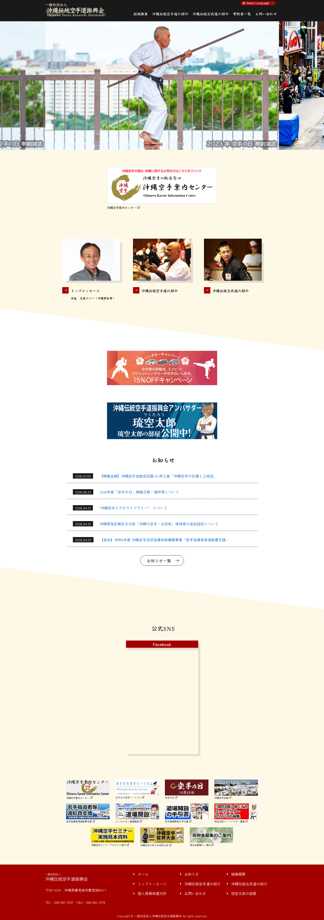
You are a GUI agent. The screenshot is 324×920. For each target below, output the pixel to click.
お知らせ (191, 874)
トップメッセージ (152, 883)
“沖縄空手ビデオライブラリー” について (133, 507)
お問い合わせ (195, 893)
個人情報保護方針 (152, 893)
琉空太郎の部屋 (243, 893)
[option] (162, 85)
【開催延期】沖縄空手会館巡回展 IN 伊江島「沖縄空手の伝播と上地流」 (158, 476)
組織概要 (238, 874)
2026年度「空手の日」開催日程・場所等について (139, 492)
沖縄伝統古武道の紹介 (249, 883)
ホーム (143, 874)
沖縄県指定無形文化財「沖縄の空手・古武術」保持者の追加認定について (159, 523)
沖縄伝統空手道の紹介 (202, 883)
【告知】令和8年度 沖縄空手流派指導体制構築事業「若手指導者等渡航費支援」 (164, 539)
